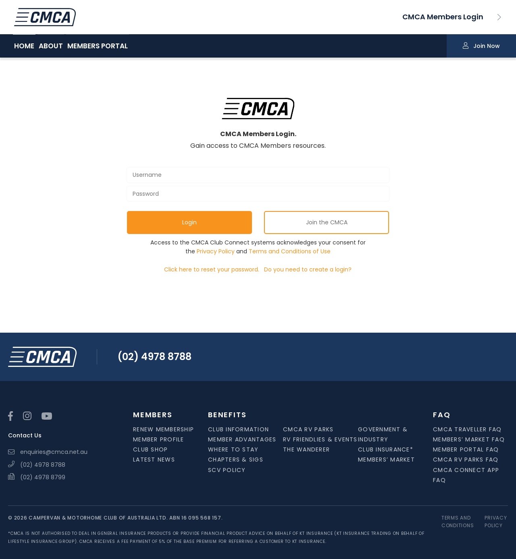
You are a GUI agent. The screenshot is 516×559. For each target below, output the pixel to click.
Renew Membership (163, 429)
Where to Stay (233, 449)
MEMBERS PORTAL (129, 46)
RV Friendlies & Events (320, 439)
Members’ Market (386, 459)
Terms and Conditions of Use (290, 251)
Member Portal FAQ (466, 449)
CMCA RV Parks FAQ (465, 459)
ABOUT (66, 46)
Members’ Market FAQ (469, 439)
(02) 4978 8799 (36, 477)
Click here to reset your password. (211, 269)
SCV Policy (227, 470)
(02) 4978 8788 (154, 356)
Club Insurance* (385, 449)
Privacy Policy (216, 251)
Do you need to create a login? (308, 269)
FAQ (441, 415)
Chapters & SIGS (235, 459)
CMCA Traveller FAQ (467, 429)
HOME (24, 46)
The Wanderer (306, 449)
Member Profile (158, 439)
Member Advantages (242, 439)
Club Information (238, 429)
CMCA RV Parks (308, 429)
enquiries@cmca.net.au (47, 452)
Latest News (154, 459)
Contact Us (25, 435)
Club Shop (150, 449)
